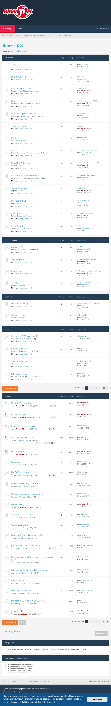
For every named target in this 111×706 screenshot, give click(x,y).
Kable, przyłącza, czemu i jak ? (24, 426)
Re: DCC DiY (80, 247)
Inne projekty (17, 259)
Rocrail (14, 150)
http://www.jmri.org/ (18, 140)
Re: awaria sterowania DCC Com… (88, 101)
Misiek (83, 137)
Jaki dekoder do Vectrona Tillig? (25, 545)
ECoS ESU (79, 77)
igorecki (21, 604)
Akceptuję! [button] (97, 699)
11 (49, 443)
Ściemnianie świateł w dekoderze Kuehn (29, 570)
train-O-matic (17, 226)
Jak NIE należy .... (18, 504)
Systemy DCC (10, 57)
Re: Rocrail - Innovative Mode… (87, 150)
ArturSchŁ (85, 90)
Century (84, 64)
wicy (82, 437)
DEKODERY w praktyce (21, 403)
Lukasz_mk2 (85, 249)
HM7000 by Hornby (20, 472)
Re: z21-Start (81, 88)
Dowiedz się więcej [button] (46, 702)
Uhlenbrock (80, 113)
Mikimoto (84, 525)
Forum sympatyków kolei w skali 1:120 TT (37, 681)
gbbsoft (21, 440)
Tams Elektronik (18, 126)
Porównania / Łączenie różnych (25, 175)
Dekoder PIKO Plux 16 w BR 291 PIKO (28, 600)
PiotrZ (20, 475)
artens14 (84, 285)
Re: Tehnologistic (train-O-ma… (87, 226)
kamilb (18, 517)
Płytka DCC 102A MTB (21, 514)
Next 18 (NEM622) (19, 303)
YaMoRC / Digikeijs (19, 188)
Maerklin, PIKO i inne (21, 163)
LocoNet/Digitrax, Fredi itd (23, 113)
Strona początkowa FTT (11, 681)
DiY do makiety (11, 240)
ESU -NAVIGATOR (19, 77)
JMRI (13, 137)
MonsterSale (85, 177)
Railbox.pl (15, 213)
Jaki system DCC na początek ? (25, 336)
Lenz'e (14, 101)
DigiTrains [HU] (18, 201)
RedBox (79, 126)
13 (55, 443)
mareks (84, 426)
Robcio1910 (85, 152)
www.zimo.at (15, 67)
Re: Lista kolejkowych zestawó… (88, 282)
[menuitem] (20, 29)
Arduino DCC (17, 247)
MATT (20, 486)
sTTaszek (22, 497)
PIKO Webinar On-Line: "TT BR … (88, 163)
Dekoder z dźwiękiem (21, 590)
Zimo (13, 64)
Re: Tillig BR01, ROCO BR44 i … (87, 175)
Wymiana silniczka (19, 525)
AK (82, 116)
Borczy (83, 600)
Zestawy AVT (17, 282)
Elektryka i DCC (12, 45)
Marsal (84, 215)
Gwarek (19, 528)
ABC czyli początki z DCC (22, 437)
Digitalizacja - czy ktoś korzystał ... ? (27, 494)
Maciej (83, 472)
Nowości (8, 297)
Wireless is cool (18, 315)
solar (83, 336)
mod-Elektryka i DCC (19, 51)
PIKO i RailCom (18, 580)
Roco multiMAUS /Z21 (21, 88)
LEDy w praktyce (18, 414)
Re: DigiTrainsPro (82, 201)
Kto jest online (10, 643)
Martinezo (16, 271)
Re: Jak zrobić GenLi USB (85, 361)
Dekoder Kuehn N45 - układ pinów (27, 535)
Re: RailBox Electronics (84, 213)
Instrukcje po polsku (20, 361)
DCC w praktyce (18, 451)
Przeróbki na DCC (19, 348)
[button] (82, 388)
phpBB (21, 689)
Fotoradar (15, 462)
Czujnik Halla (17, 611)
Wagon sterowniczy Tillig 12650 (25, 483)
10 (46, 443)
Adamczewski (21, 548)
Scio (82, 374)
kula (82, 306)
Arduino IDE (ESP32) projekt (86, 259)
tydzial (83, 79)
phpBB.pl (30, 691)
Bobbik (83, 363)
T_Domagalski (86, 228)
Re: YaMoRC (80, 188)
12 (52, 443)
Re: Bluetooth (81, 315)
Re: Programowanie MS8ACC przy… (89, 271)
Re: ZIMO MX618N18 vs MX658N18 (88, 303)
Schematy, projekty (19, 374)
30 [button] (104, 388)
